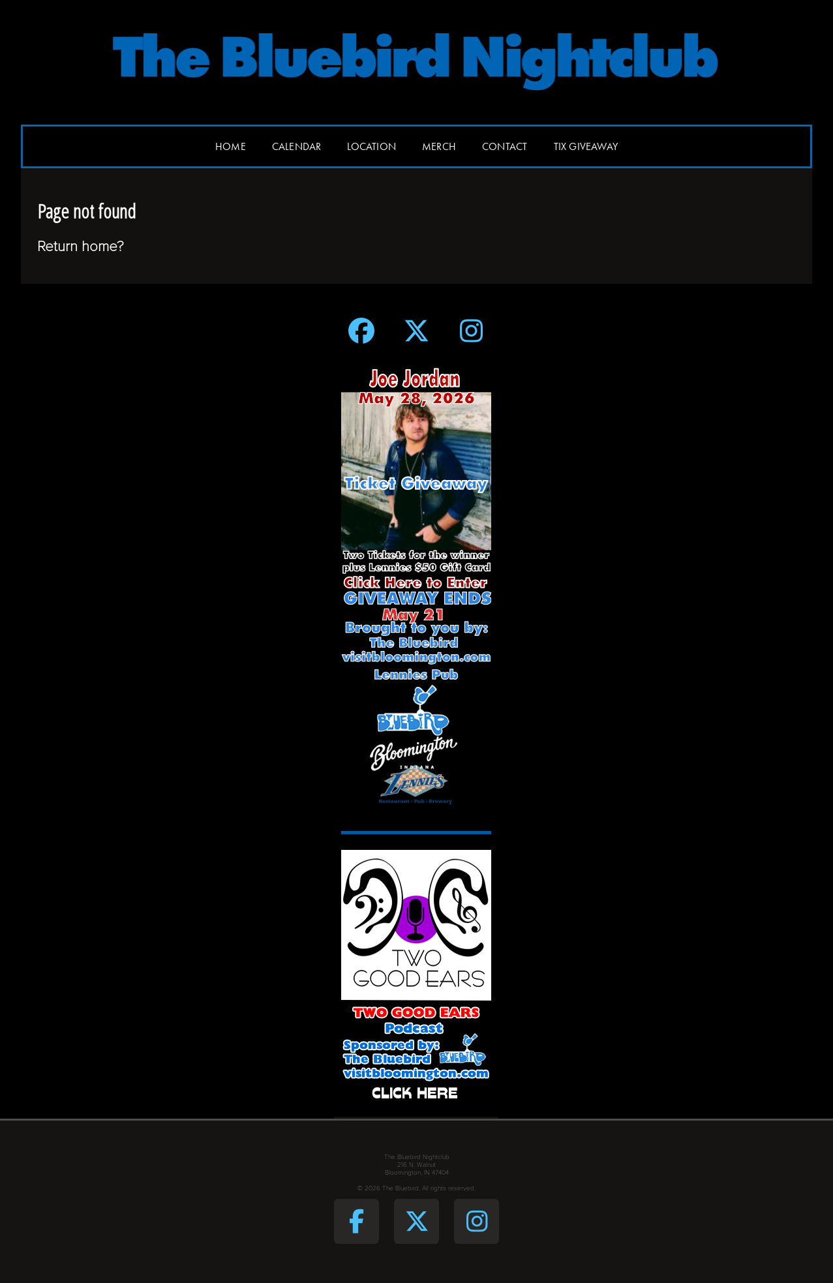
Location (371, 146)
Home (230, 146)
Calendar (297, 146)
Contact (504, 146)
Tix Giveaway (586, 146)
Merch (439, 146)
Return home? (80, 246)
